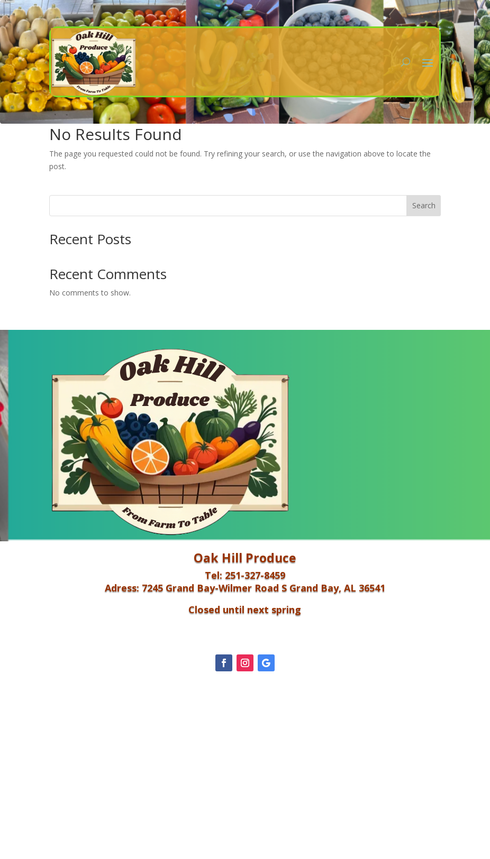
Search (423, 205)
